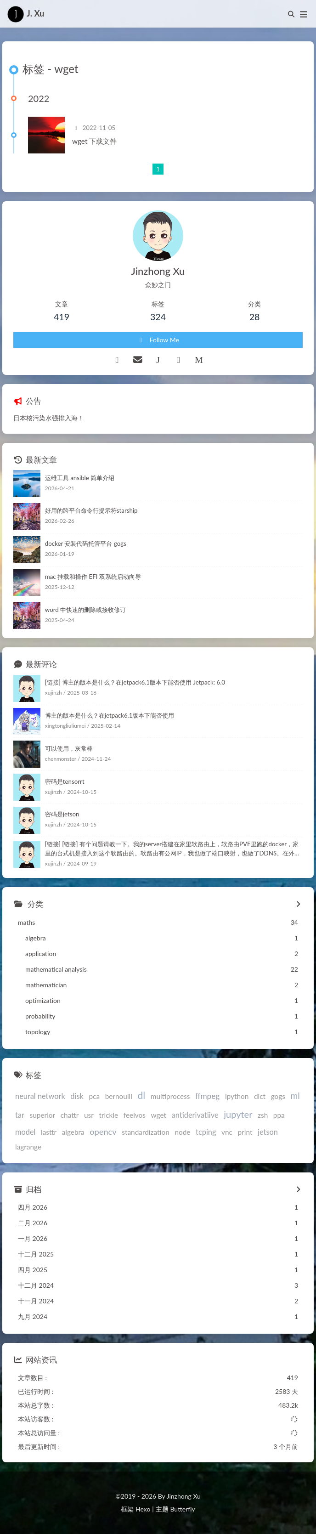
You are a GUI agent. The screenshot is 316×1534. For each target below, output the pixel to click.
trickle (108, 1115)
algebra (73, 1132)
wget (158, 1115)
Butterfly (182, 1509)
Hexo (142, 1509)
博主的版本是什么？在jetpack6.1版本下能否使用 (110, 715)
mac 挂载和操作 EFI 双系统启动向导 (93, 576)
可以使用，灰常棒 (69, 748)
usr (89, 1115)
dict (259, 1096)
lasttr (48, 1132)
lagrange (28, 1147)
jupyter (238, 1114)
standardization (145, 1132)
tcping (206, 1131)
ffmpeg (207, 1096)
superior (43, 1115)
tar (19, 1114)
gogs (278, 1096)
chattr (70, 1115)
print (245, 1132)
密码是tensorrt (65, 781)
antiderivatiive (195, 1114)
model (25, 1131)
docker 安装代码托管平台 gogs (85, 543)
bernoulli (118, 1096)
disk (76, 1096)
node (182, 1132)
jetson (268, 1131)
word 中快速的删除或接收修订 (85, 609)
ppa (279, 1115)
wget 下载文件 (94, 141)
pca (94, 1096)
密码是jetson (62, 814)
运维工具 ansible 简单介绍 (79, 477)
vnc (226, 1132)
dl (141, 1095)
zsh (263, 1115)
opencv (103, 1131)
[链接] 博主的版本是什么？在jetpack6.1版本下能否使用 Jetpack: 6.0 (135, 682)
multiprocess (170, 1096)
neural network (40, 1096)
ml (295, 1095)
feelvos (135, 1115)
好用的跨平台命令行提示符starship (91, 510)
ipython (236, 1096)
